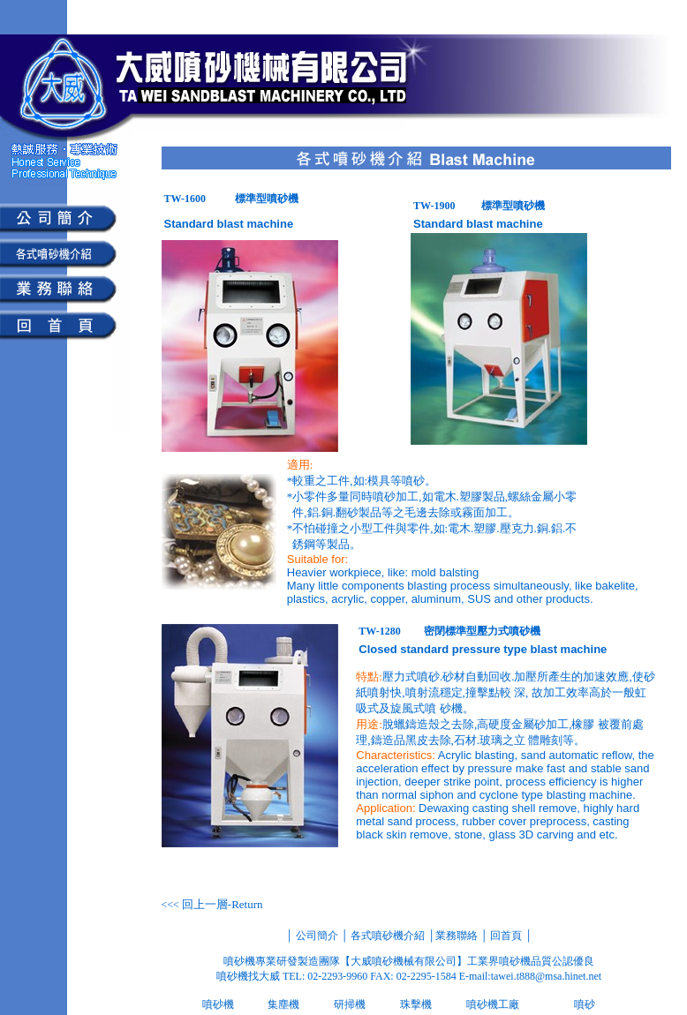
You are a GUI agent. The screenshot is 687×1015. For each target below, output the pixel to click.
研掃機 (350, 1004)
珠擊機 (416, 1004)
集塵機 (283, 1004)
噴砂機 (218, 1004)
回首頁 (504, 935)
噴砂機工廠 (492, 1004)
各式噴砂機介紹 (388, 935)
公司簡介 (315, 935)
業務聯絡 (456, 935)
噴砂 (584, 1004)
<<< (212, 904)
